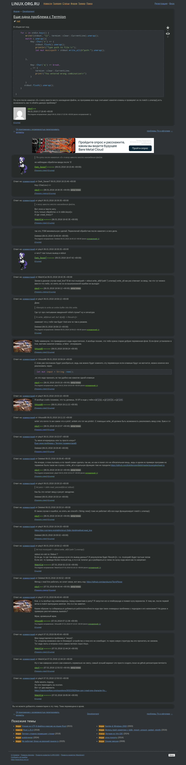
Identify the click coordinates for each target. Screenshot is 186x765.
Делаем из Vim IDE (114, 734)
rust (18, 21)
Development (28, 11)
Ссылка (17, 123)
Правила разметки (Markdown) (72, 755)
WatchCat (39, 219)
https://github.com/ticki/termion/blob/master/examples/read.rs (137, 465)
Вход (171, 3)
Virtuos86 (39, 349)
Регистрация (161, 3)
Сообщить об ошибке (19, 757)
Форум (74, 3)
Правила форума (27, 755)
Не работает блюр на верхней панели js (40, 741)
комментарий (29, 181)
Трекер (81, 3)
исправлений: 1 (93, 239)
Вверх (171, 755)
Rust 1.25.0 (28, 730)
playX (30, 109)
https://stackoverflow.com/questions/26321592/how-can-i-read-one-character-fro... (71, 690)
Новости (48, 3)
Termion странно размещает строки (38, 734)
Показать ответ (41, 170)
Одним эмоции (112, 741)
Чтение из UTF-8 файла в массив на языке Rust (44, 726)
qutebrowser (27, 737)
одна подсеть (111, 737)
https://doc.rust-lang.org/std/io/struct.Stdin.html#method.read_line (63, 530)
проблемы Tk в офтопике (158, 131)
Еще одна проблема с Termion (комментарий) (56, 443)
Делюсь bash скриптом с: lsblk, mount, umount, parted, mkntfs (133, 730)
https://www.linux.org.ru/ (19, 760)
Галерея (57, 3)
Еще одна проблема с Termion (39, 16)
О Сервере (15, 755)
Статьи (66, 3)
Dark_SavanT (41, 167)
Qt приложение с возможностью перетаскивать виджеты (37, 130)
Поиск (89, 3)
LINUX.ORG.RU (25, 3)
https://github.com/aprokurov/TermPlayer (104, 582)
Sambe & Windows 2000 (116, 726)
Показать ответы (41, 193)
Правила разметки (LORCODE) (48, 755)
